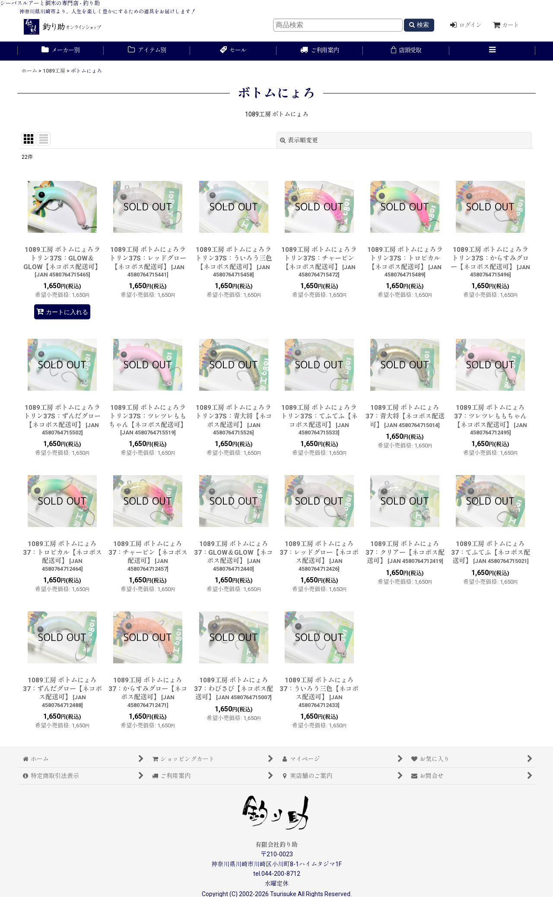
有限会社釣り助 (276, 844)
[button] (492, 51)
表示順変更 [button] (299, 140)
